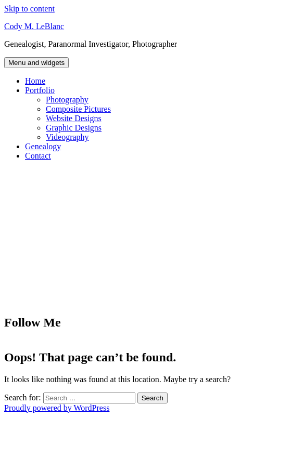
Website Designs (74, 118)
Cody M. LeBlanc (34, 26)
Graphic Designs (74, 127)
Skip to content (29, 8)
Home (35, 80)
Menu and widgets (36, 63)
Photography (67, 99)
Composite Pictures (78, 109)
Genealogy (43, 146)
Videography (67, 137)
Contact (38, 155)
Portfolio (40, 90)
